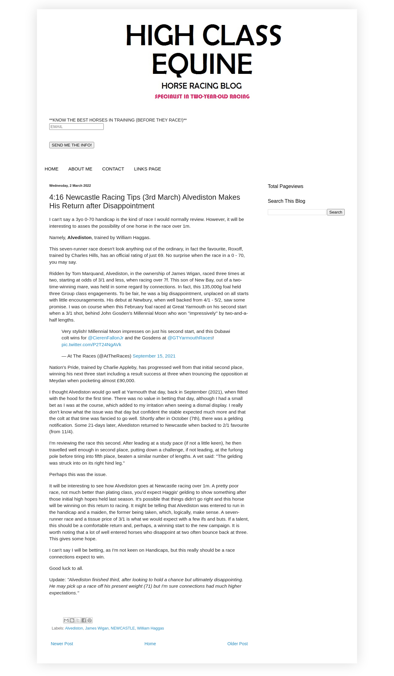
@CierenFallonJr (106, 337)
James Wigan (97, 628)
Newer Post (62, 643)
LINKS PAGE (147, 168)
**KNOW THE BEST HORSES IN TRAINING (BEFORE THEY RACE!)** (118, 120)
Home (150, 643)
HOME (51, 168)
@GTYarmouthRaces (189, 337)
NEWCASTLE (123, 628)
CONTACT (113, 168)
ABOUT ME (80, 168)
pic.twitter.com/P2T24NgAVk (91, 344)
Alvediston (74, 628)
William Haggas (150, 628)
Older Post (237, 643)
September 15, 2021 (154, 355)
